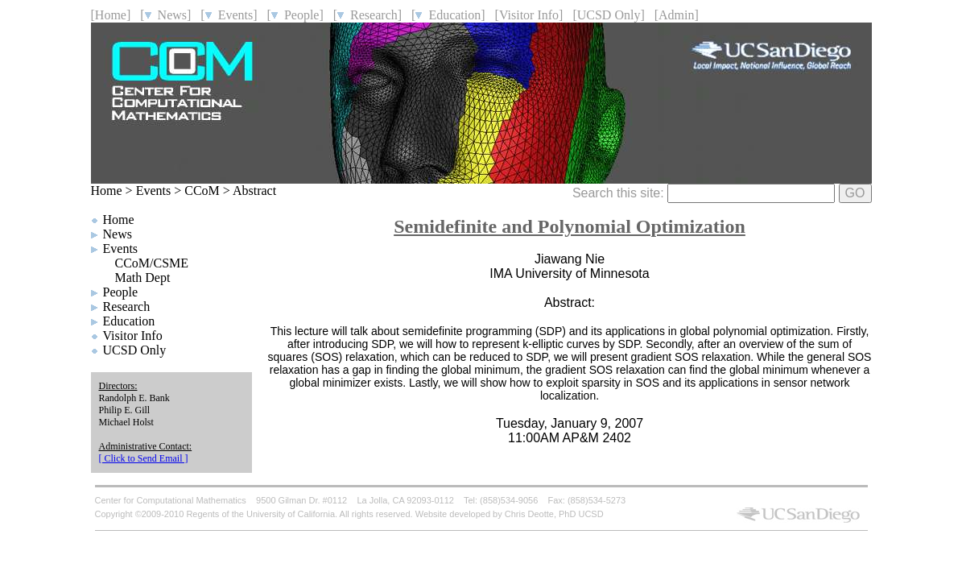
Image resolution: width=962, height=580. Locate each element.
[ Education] (448, 15)
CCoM (202, 190)
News (117, 234)
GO (855, 193)
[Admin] (676, 15)
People (120, 292)
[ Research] (367, 15)
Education (129, 321)
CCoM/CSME (152, 263)
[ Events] (228, 15)
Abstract (254, 190)
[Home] (111, 15)
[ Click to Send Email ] (143, 458)
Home (106, 190)
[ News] (165, 15)
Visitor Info (133, 335)
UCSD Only (135, 350)
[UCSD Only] (608, 15)
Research (127, 306)
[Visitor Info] (529, 15)
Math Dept (143, 277)
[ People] (295, 15)
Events (153, 190)
